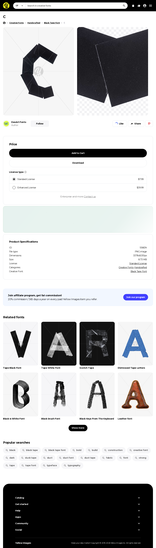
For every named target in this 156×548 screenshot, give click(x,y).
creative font (138, 450)
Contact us (90, 196)
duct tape (87, 457)
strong (140, 457)
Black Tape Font (139, 271)
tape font (28, 465)
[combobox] (77, 6)
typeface (50, 465)
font (123, 457)
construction (113, 450)
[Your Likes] (138, 5)
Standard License (138, 263)
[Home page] (4, 23)
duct (47, 457)
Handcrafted (140, 267)
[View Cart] (133, 5)
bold (76, 450)
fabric (107, 457)
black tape (30, 450)
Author (14, 125)
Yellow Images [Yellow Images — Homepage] (23, 543)
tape (10, 465)
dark (9, 457)
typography (72, 465)
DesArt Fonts (18, 122)
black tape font (55, 450)
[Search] (124, 5)
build (92, 450)
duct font (66, 457)
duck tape (28, 457)
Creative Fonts (126, 267)
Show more (78, 427)
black (10, 450)
